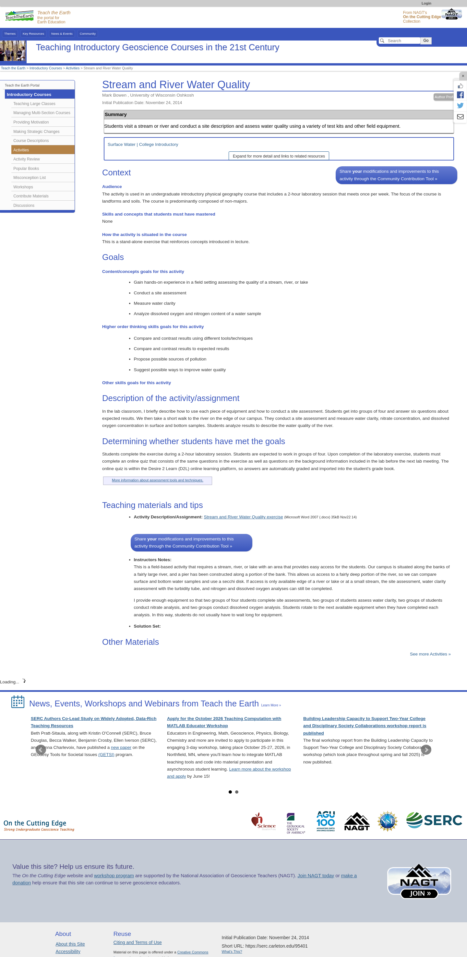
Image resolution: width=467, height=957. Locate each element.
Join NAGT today (315, 875)
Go (425, 40)
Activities (73, 68)
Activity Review (26, 159)
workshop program (114, 875)
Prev (41, 750)
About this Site (70, 944)
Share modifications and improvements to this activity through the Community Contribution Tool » (389, 175)
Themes (10, 33)
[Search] (399, 40)
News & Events (62, 33)
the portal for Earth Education (53, 17)
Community (88, 33)
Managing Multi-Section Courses (41, 113)
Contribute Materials (31, 196)
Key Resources (33, 33)
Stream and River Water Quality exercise (243, 516)
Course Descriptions (31, 140)
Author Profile (445, 97)
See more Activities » (430, 654)
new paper (121, 747)
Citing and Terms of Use (138, 942)
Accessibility (67, 951)
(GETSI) (106, 754)
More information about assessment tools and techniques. (157, 480)
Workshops (23, 187)
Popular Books (26, 168)
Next (426, 750)
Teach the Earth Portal (22, 85)
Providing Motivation (31, 122)
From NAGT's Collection (422, 17)
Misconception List (29, 177)
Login (426, 3)
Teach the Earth (13, 68)
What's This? (232, 951)
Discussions (23, 205)
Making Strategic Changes (36, 131)
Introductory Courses (46, 68)
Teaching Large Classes (34, 103)
